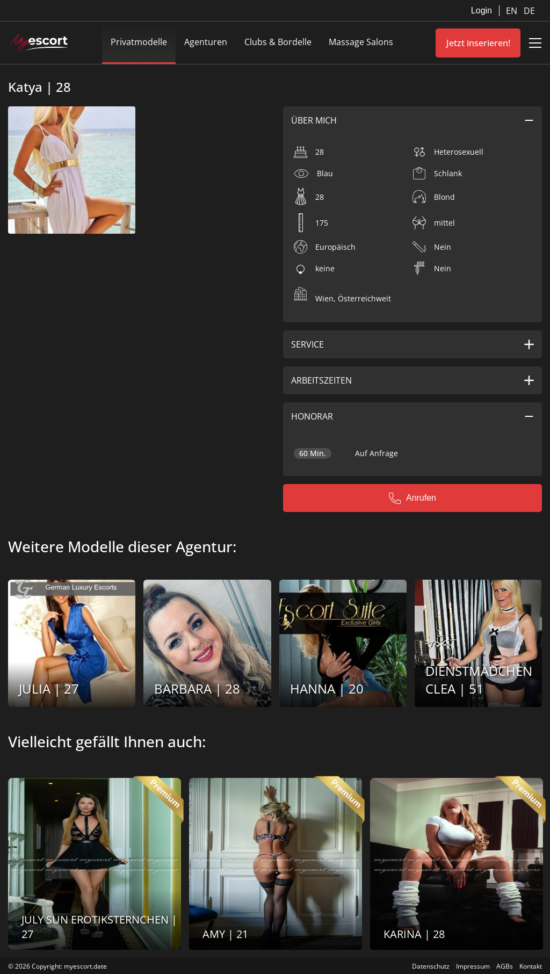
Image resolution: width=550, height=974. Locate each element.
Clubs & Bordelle (278, 42)
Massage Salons (361, 42)
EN (512, 11)
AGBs (504, 966)
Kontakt (530, 966)
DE (529, 11)
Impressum (473, 966)
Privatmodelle (139, 42)
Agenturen (205, 42)
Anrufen (412, 498)
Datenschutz (431, 966)
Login (481, 10)
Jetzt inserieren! (478, 43)
